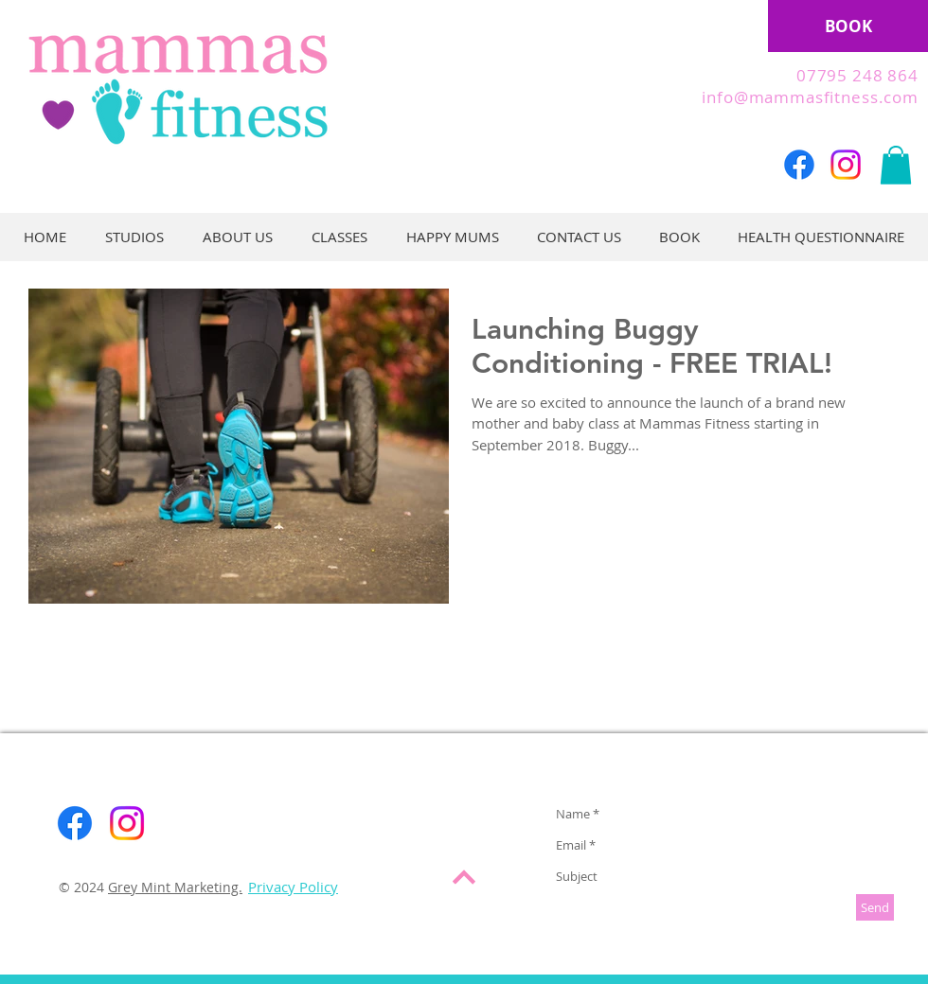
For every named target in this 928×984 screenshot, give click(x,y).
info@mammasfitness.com (810, 97)
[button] (896, 165)
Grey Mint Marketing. (175, 887)
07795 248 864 (857, 75)
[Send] (875, 907)
